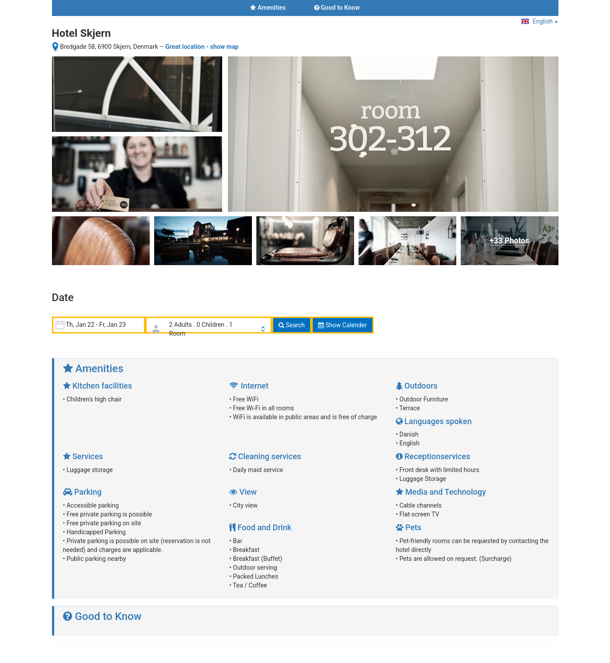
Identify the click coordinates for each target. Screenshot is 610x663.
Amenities (268, 7)
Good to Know (337, 7)
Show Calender (342, 325)
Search (292, 325)
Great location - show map (202, 46)
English (540, 21)
